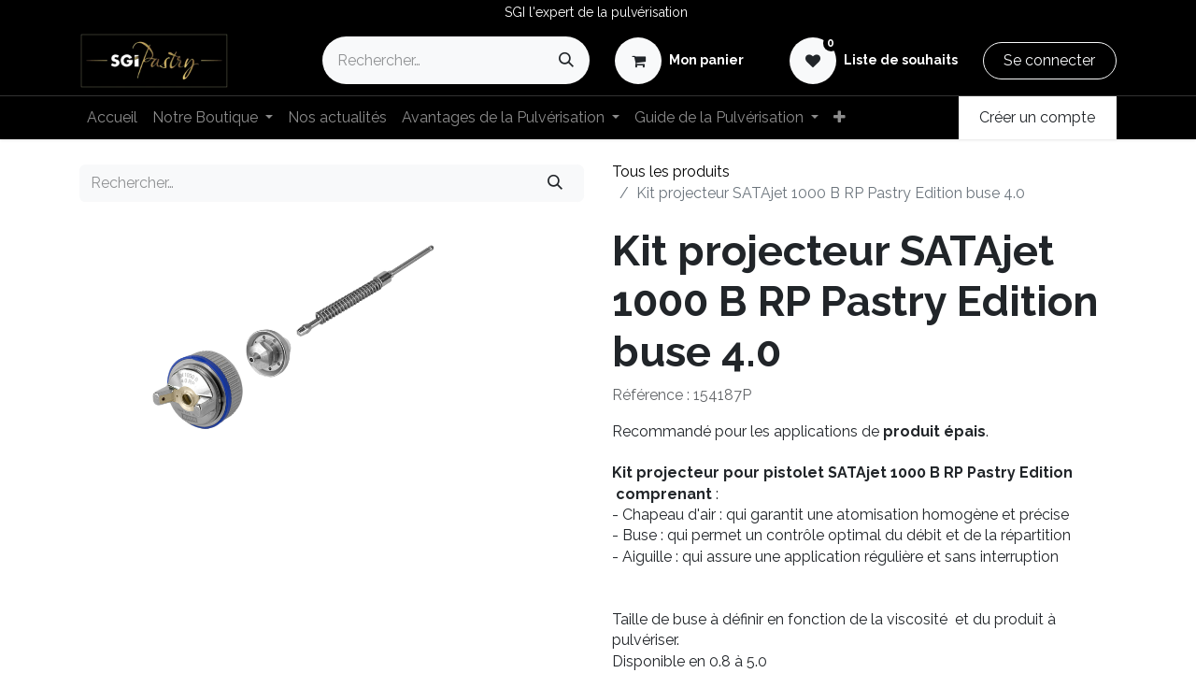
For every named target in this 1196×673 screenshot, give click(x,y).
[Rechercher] (566, 60)
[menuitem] (112, 118)
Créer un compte (1037, 117)
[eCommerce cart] (678, 61)
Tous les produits (671, 171)
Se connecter (1049, 60)
